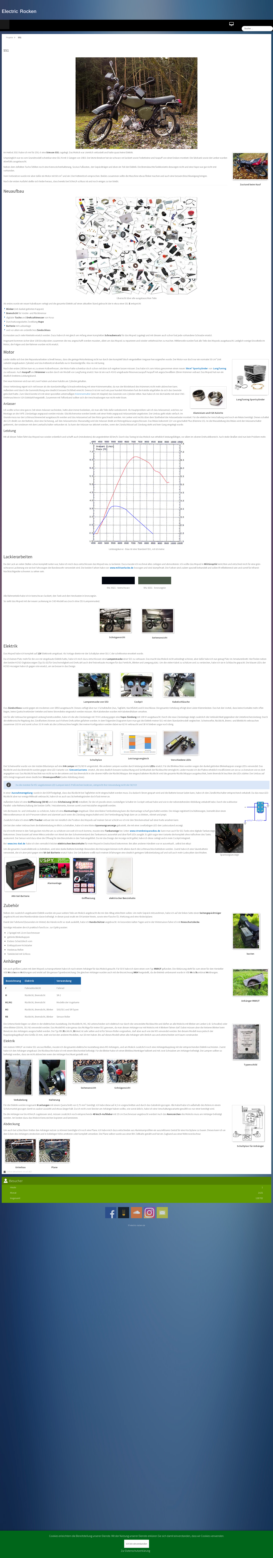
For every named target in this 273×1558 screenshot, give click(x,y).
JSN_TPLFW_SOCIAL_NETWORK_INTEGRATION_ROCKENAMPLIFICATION (123, 1212)
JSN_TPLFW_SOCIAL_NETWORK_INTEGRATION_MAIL (162, 1212)
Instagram (149, 1212)
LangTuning (219, 368)
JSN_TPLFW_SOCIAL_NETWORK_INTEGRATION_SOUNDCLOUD (136, 1212)
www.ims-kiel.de (16, 843)
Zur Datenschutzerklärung (135, 1550)
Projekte (9, 37)
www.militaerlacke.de (121, 567)
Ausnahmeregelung (22, 792)
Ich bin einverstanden (136, 1543)
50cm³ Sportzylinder (197, 368)
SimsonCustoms (78, 769)
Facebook (110, 1212)
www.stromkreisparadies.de (145, 830)
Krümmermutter (83, 393)
